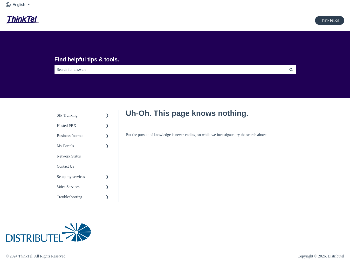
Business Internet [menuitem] (70, 136)
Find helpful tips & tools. (87, 59)
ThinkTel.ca (329, 20)
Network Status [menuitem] (69, 156)
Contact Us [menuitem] (65, 166)
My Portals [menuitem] (65, 146)
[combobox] (171, 69)
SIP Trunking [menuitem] (67, 115)
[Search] (291, 69)
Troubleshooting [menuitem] (69, 197)
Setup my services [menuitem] (71, 177)
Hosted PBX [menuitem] (66, 126)
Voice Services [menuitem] (68, 187)
